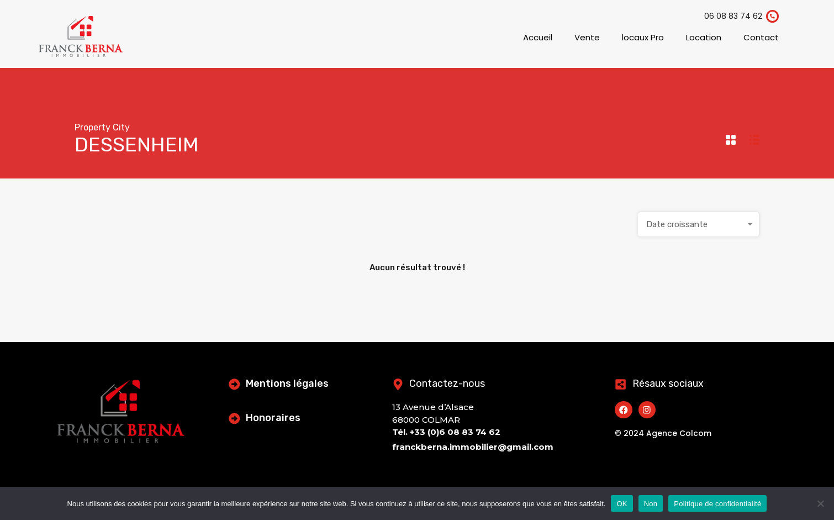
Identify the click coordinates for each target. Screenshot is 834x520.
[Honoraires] (235, 417)
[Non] (820, 504)
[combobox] (698, 224)
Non (651, 504)
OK (621, 504)
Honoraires (274, 418)
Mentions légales (288, 383)
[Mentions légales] (235, 383)
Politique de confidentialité (717, 504)
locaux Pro (643, 37)
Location (703, 37)
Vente (587, 37)
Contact (761, 37)
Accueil (537, 37)
